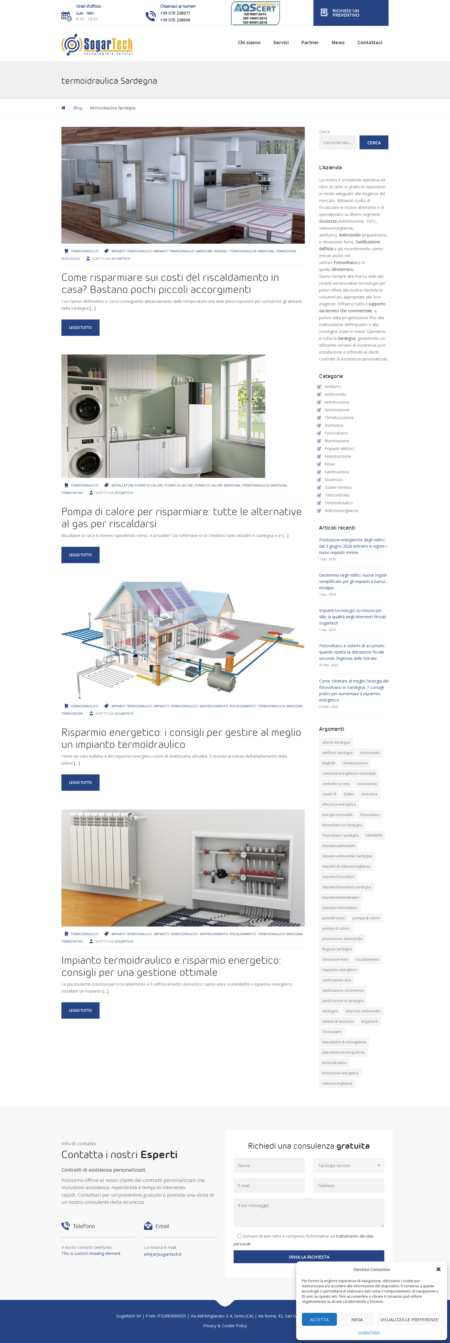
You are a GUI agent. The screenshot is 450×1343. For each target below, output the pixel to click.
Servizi (281, 42)
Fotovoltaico (336, 433)
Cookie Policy (369, 1332)
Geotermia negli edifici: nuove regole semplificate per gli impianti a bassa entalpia (353, 581)
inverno (221, 251)
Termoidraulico (84, 251)
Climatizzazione (339, 417)
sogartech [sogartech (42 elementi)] (369, 1021)
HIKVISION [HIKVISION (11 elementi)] (374, 835)
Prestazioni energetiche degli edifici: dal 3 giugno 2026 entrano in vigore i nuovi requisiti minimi (353, 546)
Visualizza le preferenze (409, 1319)
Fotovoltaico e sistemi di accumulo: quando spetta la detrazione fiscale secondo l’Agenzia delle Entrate (352, 652)
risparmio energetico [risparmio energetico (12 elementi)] (339, 969)
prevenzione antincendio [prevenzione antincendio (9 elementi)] (342, 938)
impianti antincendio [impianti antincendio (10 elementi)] (339, 845)
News (338, 42)
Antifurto (333, 386)
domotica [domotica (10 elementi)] (369, 794)
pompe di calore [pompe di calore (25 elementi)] (336, 928)
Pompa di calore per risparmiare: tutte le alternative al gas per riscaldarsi (181, 517)
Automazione (337, 409)
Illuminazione (337, 440)
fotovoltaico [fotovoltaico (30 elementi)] (370, 814)
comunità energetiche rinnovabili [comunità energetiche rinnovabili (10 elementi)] (349, 773)
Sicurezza (333, 479)
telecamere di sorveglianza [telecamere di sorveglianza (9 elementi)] (344, 1042)
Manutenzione (338, 456)
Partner (310, 42)
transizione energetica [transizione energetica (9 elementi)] (340, 1073)
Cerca (324, 131)
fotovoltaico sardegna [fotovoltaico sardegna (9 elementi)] (340, 835)
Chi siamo (249, 42)
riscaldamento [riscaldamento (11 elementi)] (367, 959)
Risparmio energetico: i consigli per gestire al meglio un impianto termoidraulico (181, 738)
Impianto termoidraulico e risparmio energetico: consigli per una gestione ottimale (171, 965)
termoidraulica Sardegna (251, 251)
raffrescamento (214, 706)
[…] (93, 308)
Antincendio (335, 394)
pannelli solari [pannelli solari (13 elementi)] (333, 918)
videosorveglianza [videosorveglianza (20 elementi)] (337, 1083)
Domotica (334, 425)
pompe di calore (179, 485)
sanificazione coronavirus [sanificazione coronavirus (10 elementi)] (343, 990)
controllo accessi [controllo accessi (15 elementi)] (336, 783)
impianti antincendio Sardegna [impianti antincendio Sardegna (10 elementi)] (347, 856)
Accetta (319, 1319)
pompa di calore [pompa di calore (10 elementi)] (366, 918)
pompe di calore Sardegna (217, 485)
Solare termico (338, 487)
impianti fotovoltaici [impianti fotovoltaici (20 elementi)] (338, 876)
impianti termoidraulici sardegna (183, 251)
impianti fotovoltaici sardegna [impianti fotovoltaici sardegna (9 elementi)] (346, 887)
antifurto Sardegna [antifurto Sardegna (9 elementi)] (337, 752)
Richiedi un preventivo (345, 13)
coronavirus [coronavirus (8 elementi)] (367, 783)
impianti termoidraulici (131, 251)
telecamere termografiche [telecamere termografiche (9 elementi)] (343, 1052)
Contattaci (369, 42)
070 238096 (179, 20)
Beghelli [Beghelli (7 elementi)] (328, 763)
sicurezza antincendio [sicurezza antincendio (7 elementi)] (363, 1011)
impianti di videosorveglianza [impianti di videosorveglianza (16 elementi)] (346, 866)
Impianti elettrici (339, 448)
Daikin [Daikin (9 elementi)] (349, 794)
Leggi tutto (80, 327)
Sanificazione (337, 471)
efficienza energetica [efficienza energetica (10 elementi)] (339, 804)
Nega (357, 1319)
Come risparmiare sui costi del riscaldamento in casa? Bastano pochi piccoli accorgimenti (170, 283)
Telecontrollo (337, 495)
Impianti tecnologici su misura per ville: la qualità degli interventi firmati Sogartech (352, 617)
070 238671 (179, 13)
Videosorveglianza (341, 510)
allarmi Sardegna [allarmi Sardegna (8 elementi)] (336, 742)
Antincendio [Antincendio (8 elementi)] (370, 752)
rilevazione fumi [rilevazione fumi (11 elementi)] (335, 959)
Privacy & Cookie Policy (225, 1325)
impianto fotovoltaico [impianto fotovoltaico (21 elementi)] (340, 907)
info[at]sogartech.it (163, 1254)
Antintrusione (337, 402)
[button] (438, 1269)
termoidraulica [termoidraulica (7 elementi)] (334, 1062)
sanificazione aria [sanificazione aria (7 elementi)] (336, 980)
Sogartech (120, 258)
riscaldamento (243, 706)
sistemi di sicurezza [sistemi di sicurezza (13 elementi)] (338, 1021)
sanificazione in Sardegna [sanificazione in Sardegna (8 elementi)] (343, 1000)
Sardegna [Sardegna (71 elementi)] (330, 1011)
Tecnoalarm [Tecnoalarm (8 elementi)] (332, 1031)
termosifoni (72, 493)
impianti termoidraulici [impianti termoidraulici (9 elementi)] (340, 897)
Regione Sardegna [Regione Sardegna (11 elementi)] (337, 949)
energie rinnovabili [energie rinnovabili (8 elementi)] (337, 814)
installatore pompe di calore (137, 485)
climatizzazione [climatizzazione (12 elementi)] (355, 763)
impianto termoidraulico (176, 706)
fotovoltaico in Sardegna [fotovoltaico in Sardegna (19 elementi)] (342, 825)
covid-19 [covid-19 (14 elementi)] (329, 794)
